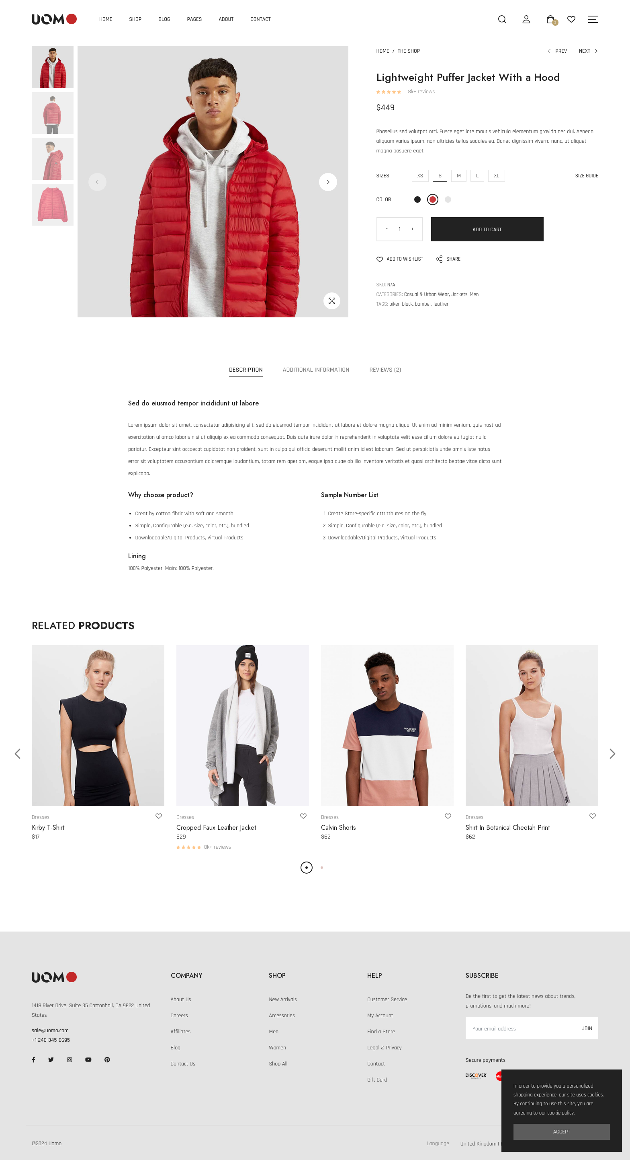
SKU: (381, 285)
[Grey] (448, 199)
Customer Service (387, 999)
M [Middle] (459, 175)
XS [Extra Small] (420, 175)
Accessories (282, 1015)
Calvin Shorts (338, 827)
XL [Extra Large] (496, 175)
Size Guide (586, 176)
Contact (260, 19)
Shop (135, 19)
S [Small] (440, 175)
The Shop (409, 51)
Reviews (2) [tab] (385, 370)
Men (273, 1031)
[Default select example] (491, 1143)
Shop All (278, 1063)
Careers (179, 1015)
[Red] (432, 199)
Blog (164, 19)
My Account (380, 1015)
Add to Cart (487, 229)
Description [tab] (246, 370)
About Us (181, 999)
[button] (328, 182)
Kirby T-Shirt (48, 827)
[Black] (417, 199)
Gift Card (377, 1080)
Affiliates (181, 1031)
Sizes (383, 175)
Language (438, 1143)
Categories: (389, 294)
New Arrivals (283, 999)
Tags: (382, 304)
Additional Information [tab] (316, 370)
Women (277, 1047)
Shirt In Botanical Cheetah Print (508, 827)
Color (383, 199)
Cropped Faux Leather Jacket (216, 827)
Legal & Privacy (384, 1047)
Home (105, 19)
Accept (562, 1131)
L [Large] (477, 175)
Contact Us (183, 1063)
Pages (194, 19)
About (226, 19)
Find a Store (381, 1031)
